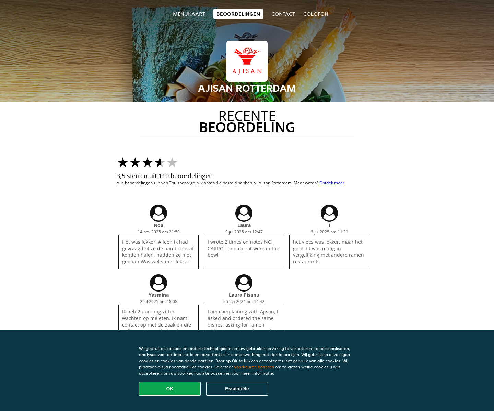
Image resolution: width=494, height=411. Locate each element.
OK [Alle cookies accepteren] (170, 388)
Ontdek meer (331, 183)
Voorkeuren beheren (254, 366)
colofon (315, 14)
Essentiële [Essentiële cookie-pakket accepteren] (237, 388)
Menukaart (189, 14)
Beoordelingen (238, 14)
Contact (283, 14)
